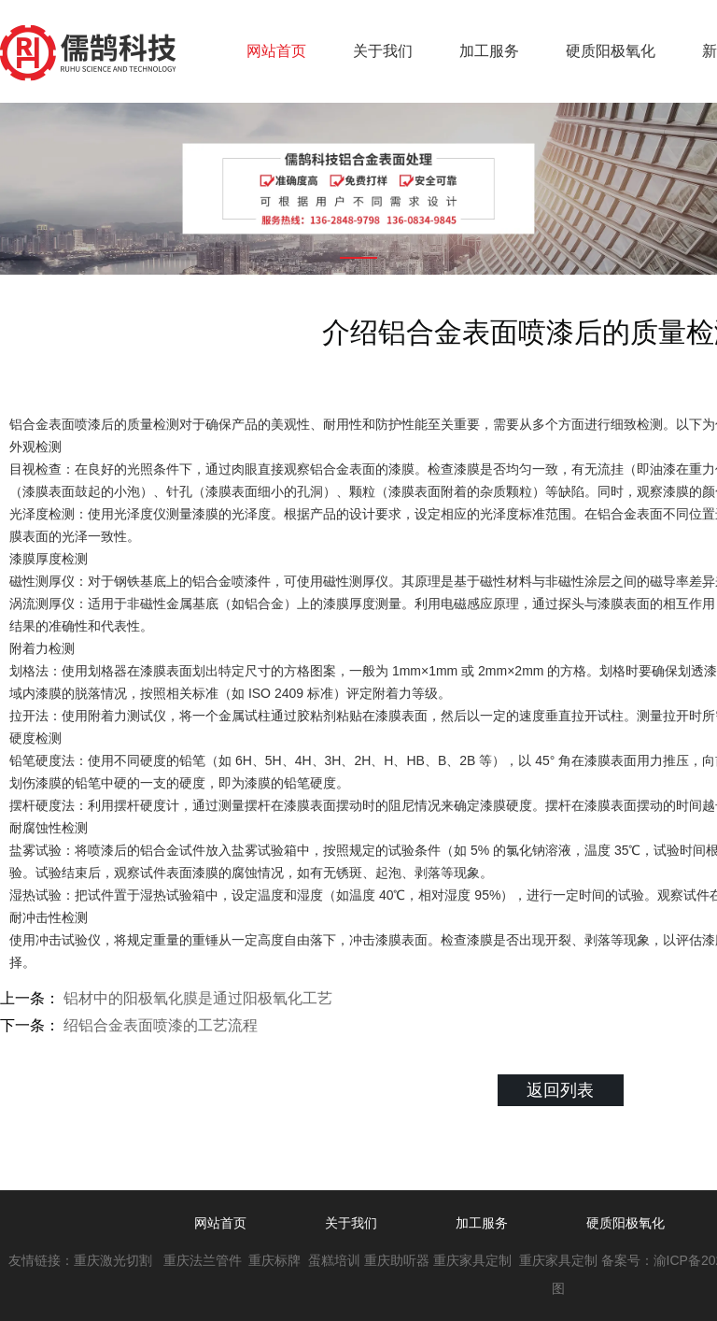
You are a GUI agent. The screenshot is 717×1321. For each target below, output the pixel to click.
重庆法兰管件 (202, 1260)
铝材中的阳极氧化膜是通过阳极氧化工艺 (196, 998)
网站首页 (276, 51)
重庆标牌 (276, 1260)
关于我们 (383, 51)
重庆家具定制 (472, 1260)
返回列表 (560, 1090)
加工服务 (489, 51)
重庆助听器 (396, 1260)
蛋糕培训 (334, 1260)
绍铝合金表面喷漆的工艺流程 (159, 1025)
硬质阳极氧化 (610, 51)
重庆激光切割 (113, 1260)
